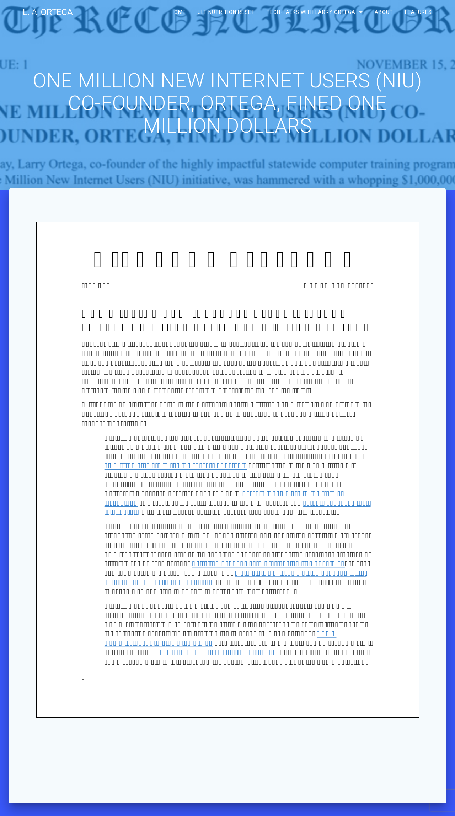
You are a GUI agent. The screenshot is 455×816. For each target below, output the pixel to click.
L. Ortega (48, 12)
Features (418, 12)
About (383, 12)
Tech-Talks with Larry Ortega (311, 12)
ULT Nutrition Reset (226, 12)
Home (178, 12)
